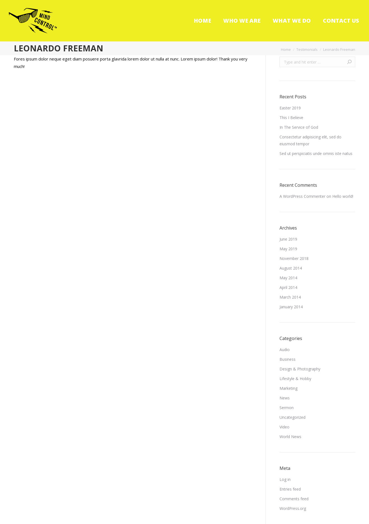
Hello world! (342, 196)
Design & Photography (300, 369)
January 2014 (291, 306)
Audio (285, 349)
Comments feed (294, 498)
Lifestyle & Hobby (295, 378)
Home (286, 49)
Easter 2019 (290, 107)
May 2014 (288, 277)
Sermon (287, 407)
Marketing (288, 388)
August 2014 (291, 268)
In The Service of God (299, 127)
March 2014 (290, 297)
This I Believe (291, 117)
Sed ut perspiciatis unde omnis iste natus (316, 153)
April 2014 (288, 287)
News (285, 398)
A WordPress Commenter (302, 196)
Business (288, 359)
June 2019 (288, 239)
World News (290, 436)
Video (284, 427)
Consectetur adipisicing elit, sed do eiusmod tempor (310, 140)
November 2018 (294, 258)
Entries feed (290, 489)
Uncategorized (292, 417)
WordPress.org (293, 508)
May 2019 (288, 248)
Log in (285, 479)
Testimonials (307, 49)
